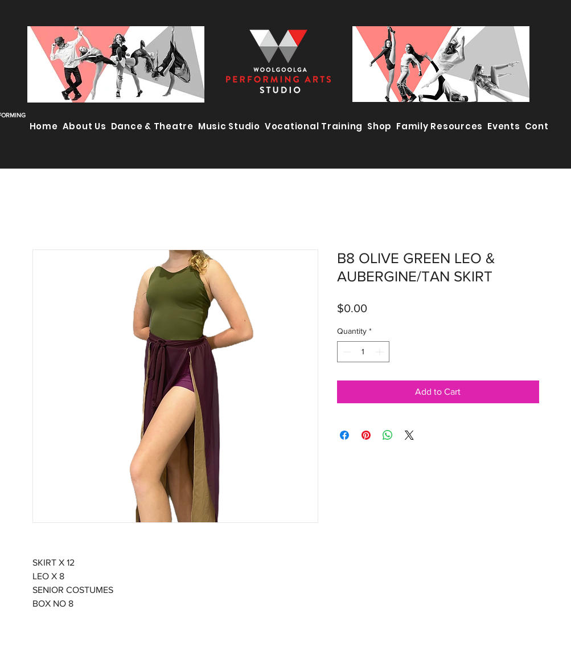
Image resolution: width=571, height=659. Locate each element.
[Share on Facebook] (344, 435)
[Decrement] (346, 352)
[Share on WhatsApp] (388, 435)
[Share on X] (409, 435)
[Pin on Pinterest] (366, 435)
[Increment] (380, 352)
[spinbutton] (363, 352)
